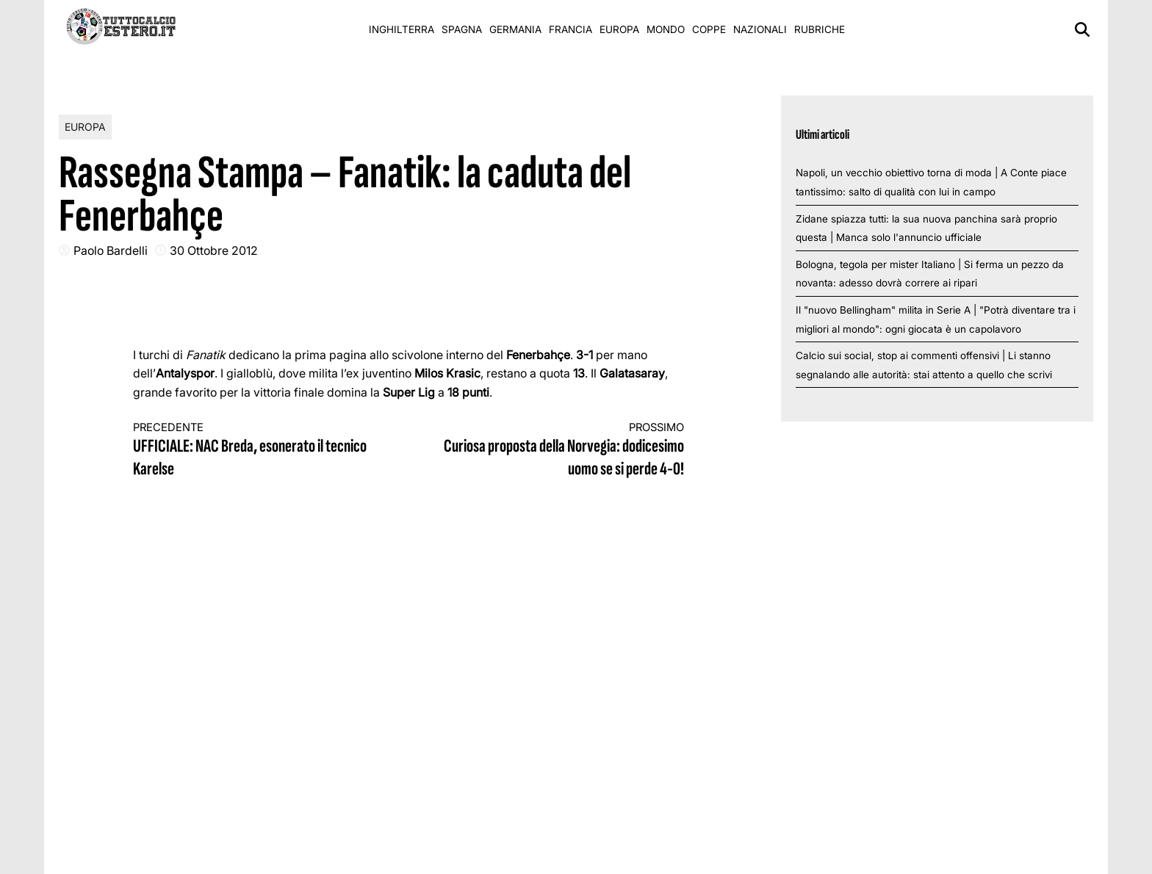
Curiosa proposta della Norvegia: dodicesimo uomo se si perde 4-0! (560, 450)
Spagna (462, 29)
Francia (570, 29)
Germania (515, 29)
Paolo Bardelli (110, 250)
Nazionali (760, 29)
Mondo (666, 29)
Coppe (709, 29)
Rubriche (819, 29)
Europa (619, 29)
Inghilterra (401, 29)
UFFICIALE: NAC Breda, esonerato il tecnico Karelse (257, 450)
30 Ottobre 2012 (214, 250)
